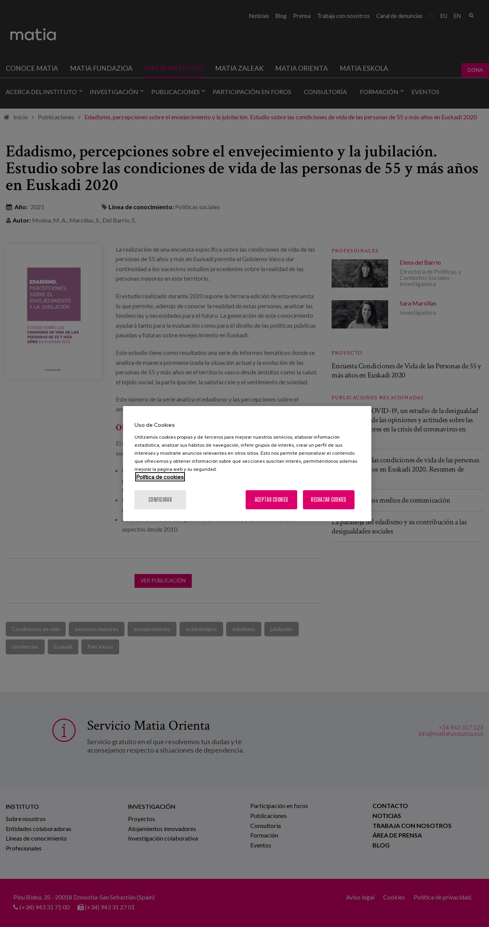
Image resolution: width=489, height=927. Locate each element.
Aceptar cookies (271, 499)
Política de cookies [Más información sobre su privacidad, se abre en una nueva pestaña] (160, 476)
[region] (247, 463)
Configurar (160, 499)
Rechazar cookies (328, 499)
